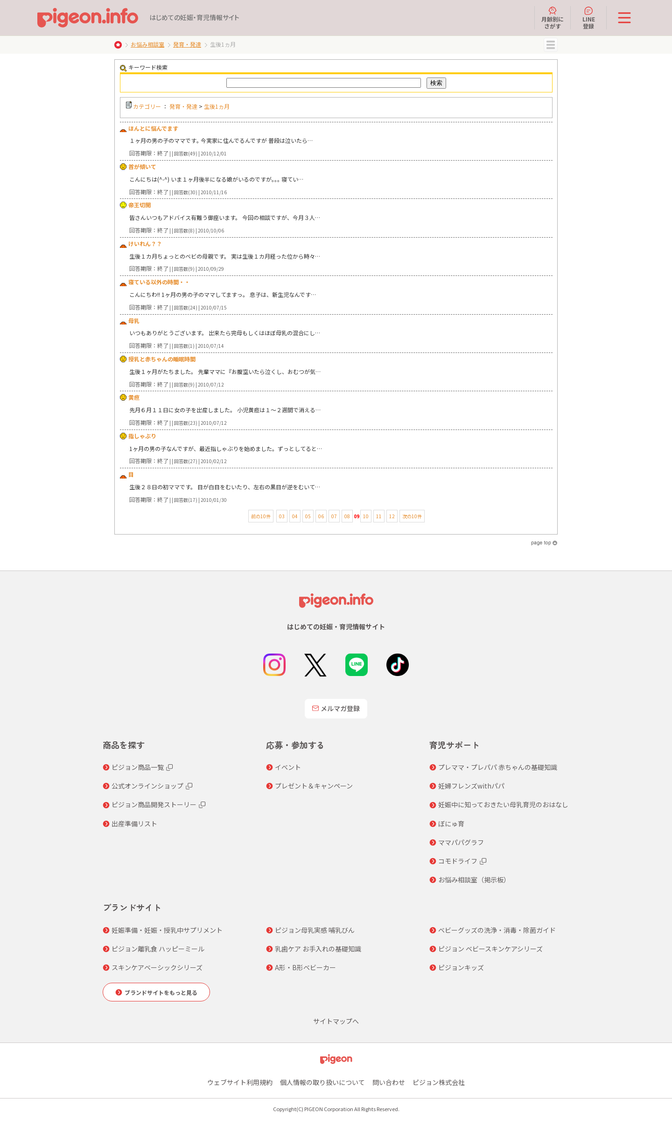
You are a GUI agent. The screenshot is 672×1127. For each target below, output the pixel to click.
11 (379, 516)
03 (282, 516)
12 (392, 516)
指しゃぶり (142, 436)
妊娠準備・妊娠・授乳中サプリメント (167, 930)
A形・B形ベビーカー (305, 967)
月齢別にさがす (552, 17)
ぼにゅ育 (451, 823)
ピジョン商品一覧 (138, 767)
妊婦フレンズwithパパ (471, 785)
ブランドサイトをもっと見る (161, 992)
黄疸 (134, 397)
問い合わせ (388, 1082)
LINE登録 (588, 17)
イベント (288, 767)
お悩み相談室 (147, 44)
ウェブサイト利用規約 (240, 1082)
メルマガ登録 (336, 708)
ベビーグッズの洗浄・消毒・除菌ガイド (497, 930)
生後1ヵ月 (217, 106)
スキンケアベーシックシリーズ (157, 967)
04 (295, 516)
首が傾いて (142, 166)
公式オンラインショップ (147, 785)
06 (321, 516)
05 (308, 516)
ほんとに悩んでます (153, 128)
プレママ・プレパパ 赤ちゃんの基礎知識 (497, 767)
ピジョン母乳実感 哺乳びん (315, 930)
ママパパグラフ (461, 842)
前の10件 (261, 516)
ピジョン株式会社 (439, 1082)
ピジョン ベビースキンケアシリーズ (490, 948)
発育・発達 (187, 44)
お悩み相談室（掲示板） (474, 879)
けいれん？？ (145, 243)
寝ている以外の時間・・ (159, 282)
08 (347, 516)
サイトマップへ (336, 1021)
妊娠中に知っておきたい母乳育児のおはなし (503, 804)
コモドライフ (457, 861)
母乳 (134, 320)
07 (334, 516)
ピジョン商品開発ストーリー (154, 804)
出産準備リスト (134, 823)
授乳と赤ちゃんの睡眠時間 (162, 359)
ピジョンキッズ (461, 967)
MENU (551, 45)
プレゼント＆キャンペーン (314, 785)
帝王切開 (139, 205)
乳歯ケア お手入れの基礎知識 (318, 948)
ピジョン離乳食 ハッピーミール (158, 948)
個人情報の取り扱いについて (322, 1082)
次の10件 (412, 516)
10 (366, 516)
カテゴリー (147, 106)
